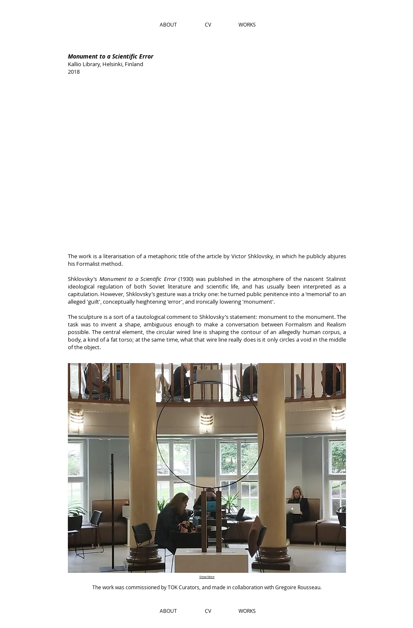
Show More (207, 577)
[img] (206, 163)
